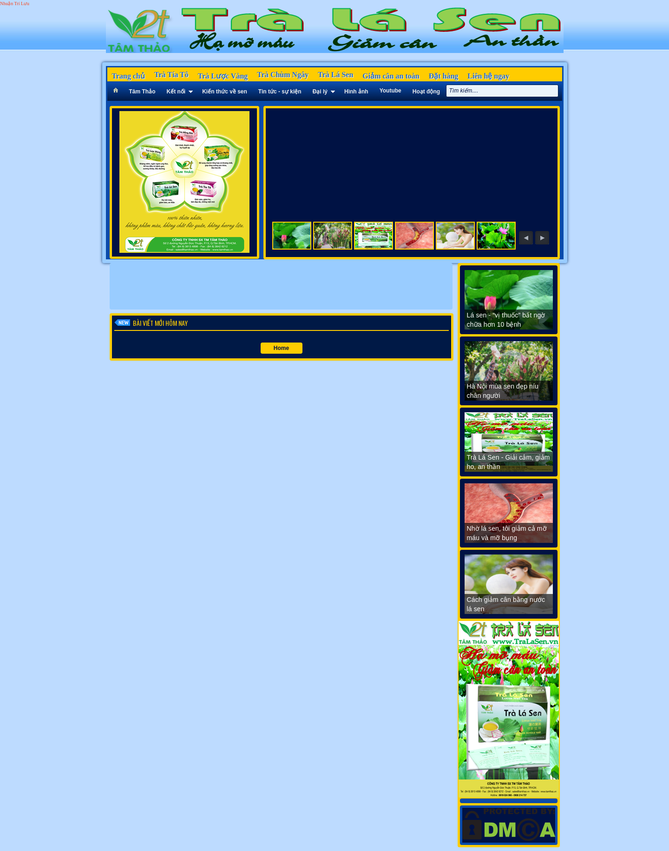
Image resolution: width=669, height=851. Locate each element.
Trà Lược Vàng (223, 76)
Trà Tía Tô (171, 75)
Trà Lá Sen (335, 75)
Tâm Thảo (142, 91)
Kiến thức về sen (224, 91)
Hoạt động (426, 91)
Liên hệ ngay (488, 76)
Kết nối (176, 91)
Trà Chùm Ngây (282, 75)
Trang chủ (128, 76)
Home (281, 348)
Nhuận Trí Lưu (14, 3)
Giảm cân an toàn (390, 76)
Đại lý (320, 91)
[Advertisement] (281, 286)
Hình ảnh (356, 91)
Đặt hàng (444, 76)
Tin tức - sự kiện (280, 91)
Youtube (390, 90)
